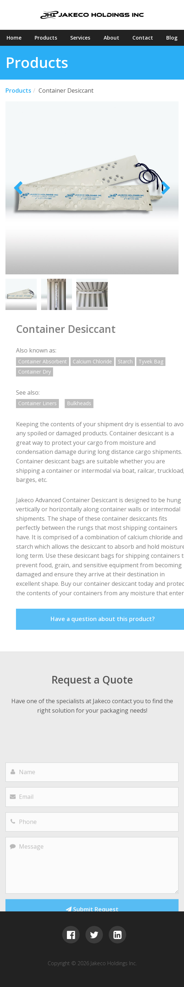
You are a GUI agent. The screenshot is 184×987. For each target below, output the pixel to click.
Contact (142, 37)
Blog (171, 37)
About (111, 37)
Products (46, 37)
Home (14, 37)
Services (80, 37)
